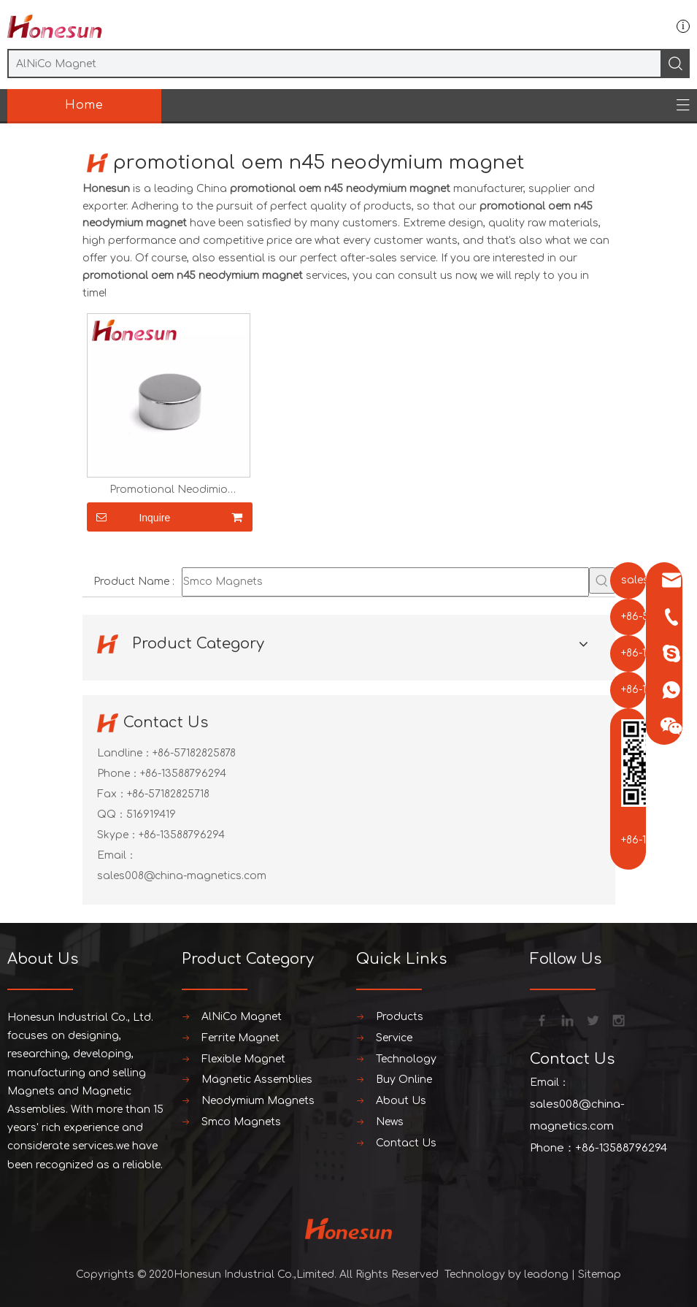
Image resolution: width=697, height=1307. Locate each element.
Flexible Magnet (243, 1059)
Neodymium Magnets (258, 1100)
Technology (406, 1059)
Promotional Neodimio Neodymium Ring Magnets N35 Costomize (168, 490)
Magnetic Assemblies (256, 1079)
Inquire (129, 517)
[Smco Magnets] (385, 582)
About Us (401, 1100)
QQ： (111, 814)
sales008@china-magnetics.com (181, 875)
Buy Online (404, 1079)
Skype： (118, 834)
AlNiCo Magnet (241, 1016)
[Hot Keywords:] (602, 580)
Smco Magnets (241, 1121)
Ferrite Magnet (240, 1037)
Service (394, 1037)
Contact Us (406, 1143)
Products (399, 1016)
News (390, 1121)
